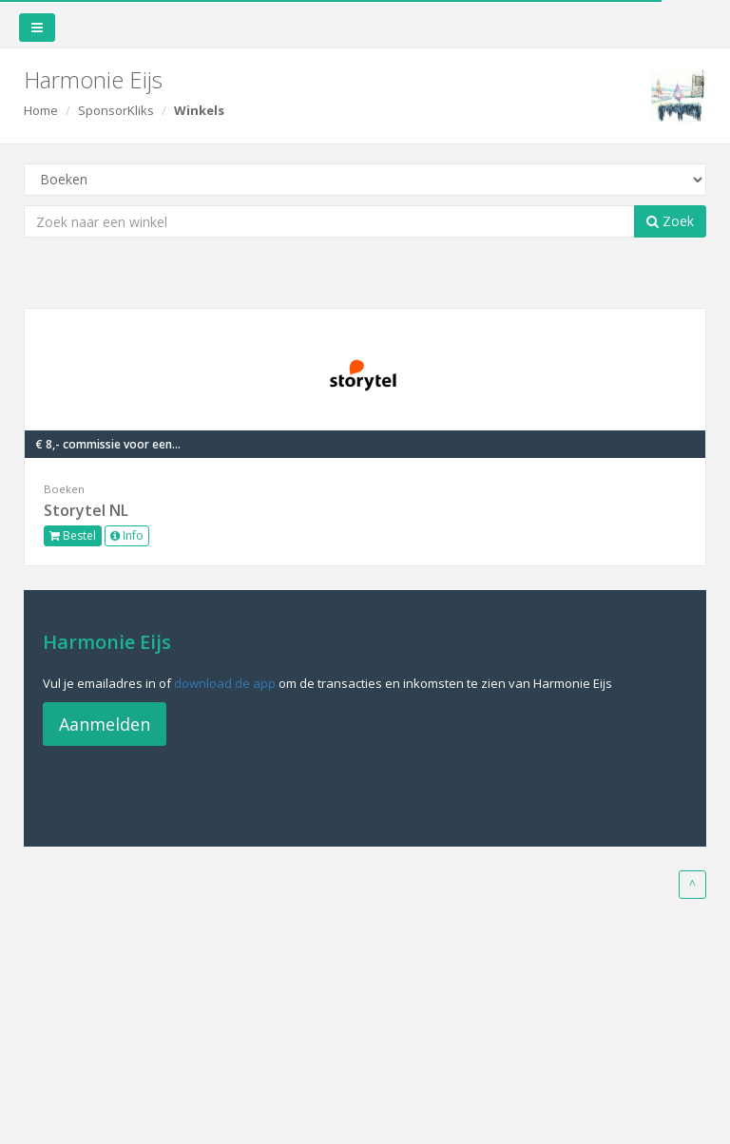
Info (127, 535)
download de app (225, 683)
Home (41, 110)
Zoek (670, 221)
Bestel (72, 535)
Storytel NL (86, 510)
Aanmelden (104, 724)
